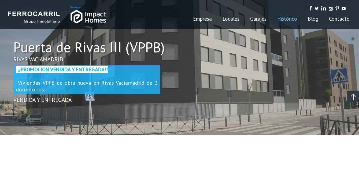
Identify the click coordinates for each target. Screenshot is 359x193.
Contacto (339, 19)
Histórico (287, 19)
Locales (231, 19)
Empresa (202, 19)
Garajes (258, 19)
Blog (313, 19)
